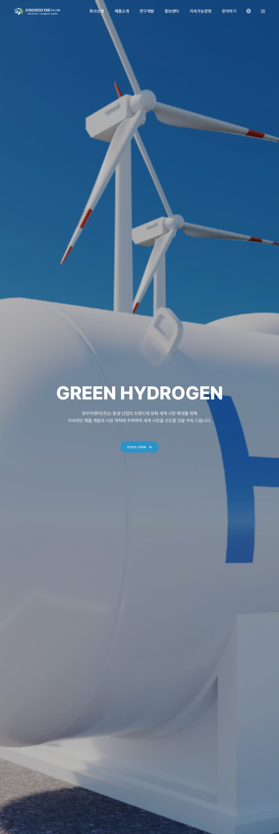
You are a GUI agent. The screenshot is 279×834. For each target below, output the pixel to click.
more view (136, 446)
